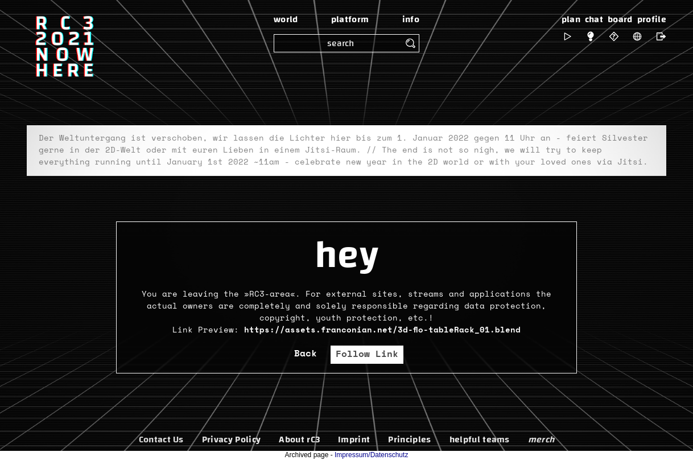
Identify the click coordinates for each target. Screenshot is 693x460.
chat (594, 19)
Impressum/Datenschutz (371, 455)
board (620, 19)
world (286, 19)
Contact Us (161, 439)
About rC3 (299, 439)
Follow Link (367, 354)
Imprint (354, 439)
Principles (409, 439)
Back (305, 353)
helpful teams (479, 439)
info (410, 19)
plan (571, 19)
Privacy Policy (231, 439)
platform (350, 19)
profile (651, 19)
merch (541, 439)
